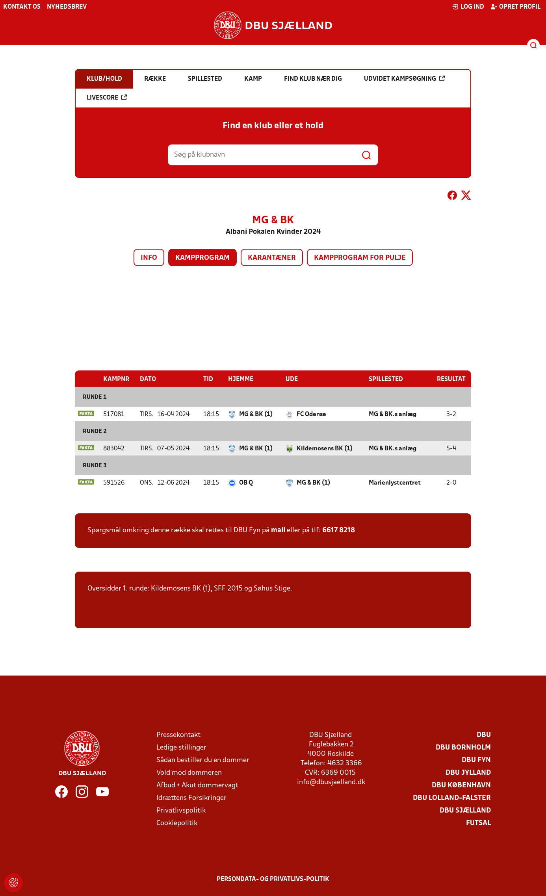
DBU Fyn (476, 760)
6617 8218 (338, 530)
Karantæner (272, 258)
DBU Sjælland (465, 810)
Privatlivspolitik (181, 810)
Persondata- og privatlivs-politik (273, 879)
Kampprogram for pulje (360, 258)
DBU (484, 734)
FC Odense (311, 414)
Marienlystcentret (395, 482)
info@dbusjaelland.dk (331, 782)
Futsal (478, 823)
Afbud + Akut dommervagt (197, 785)
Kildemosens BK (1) (325, 448)
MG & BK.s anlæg (392, 414)
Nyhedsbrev (67, 7)
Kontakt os (22, 7)
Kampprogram (202, 258)
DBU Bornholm (463, 747)
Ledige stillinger (181, 747)
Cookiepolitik (176, 823)
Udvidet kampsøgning (404, 79)
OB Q (246, 482)
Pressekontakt (178, 734)
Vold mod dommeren (189, 772)
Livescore (107, 97)
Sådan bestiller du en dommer (202, 760)
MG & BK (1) (256, 414)
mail (278, 530)
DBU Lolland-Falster (452, 797)
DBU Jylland (468, 772)
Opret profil (515, 6)
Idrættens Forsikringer (191, 797)
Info (149, 258)
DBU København (461, 785)
